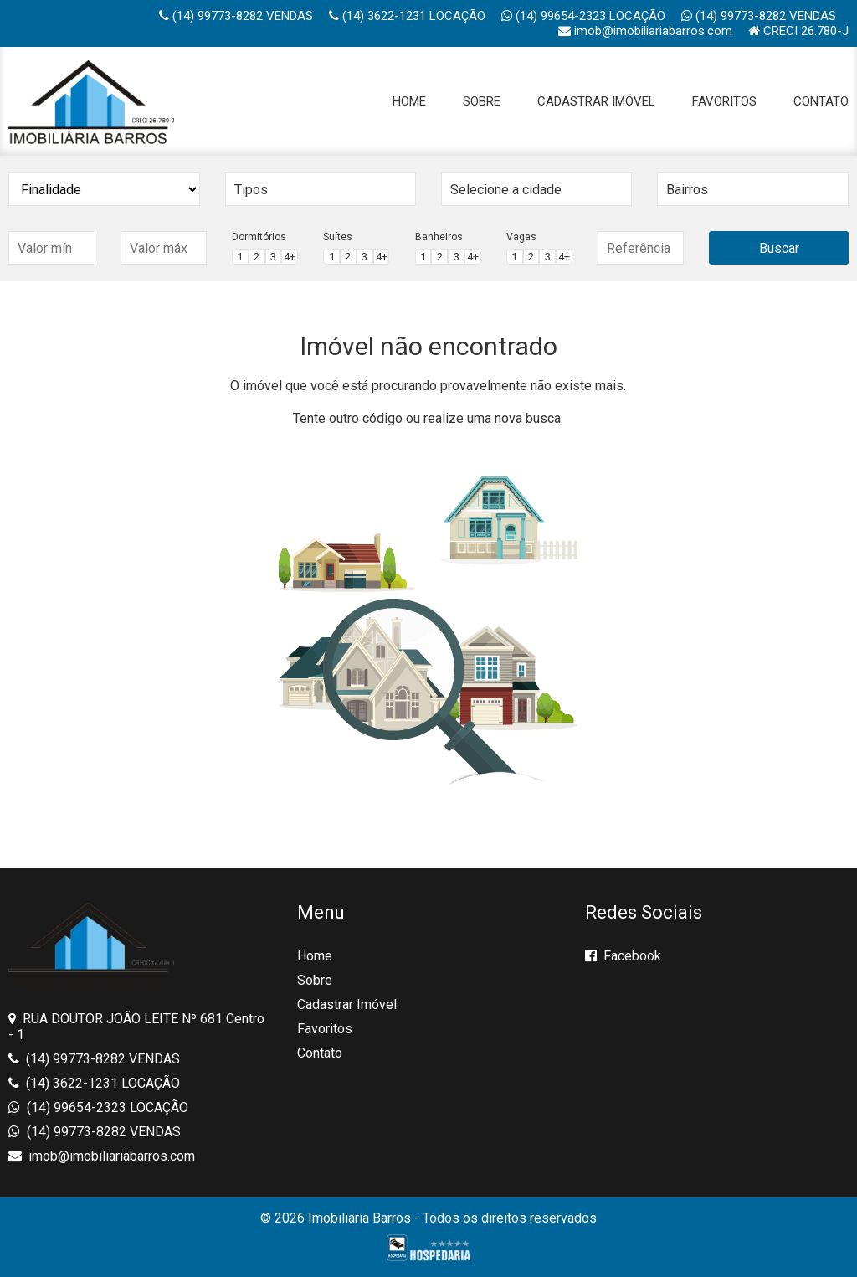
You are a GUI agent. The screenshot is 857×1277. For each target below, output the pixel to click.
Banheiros (439, 237)
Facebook (623, 956)
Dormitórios (259, 237)
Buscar (779, 248)
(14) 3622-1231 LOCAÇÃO (407, 15)
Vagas (521, 237)
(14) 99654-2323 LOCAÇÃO (583, 15)
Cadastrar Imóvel (596, 101)
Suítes (337, 237)
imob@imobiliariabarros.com (645, 31)
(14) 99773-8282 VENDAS (236, 15)
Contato (821, 101)
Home (409, 101)
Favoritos (724, 101)
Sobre (481, 101)
